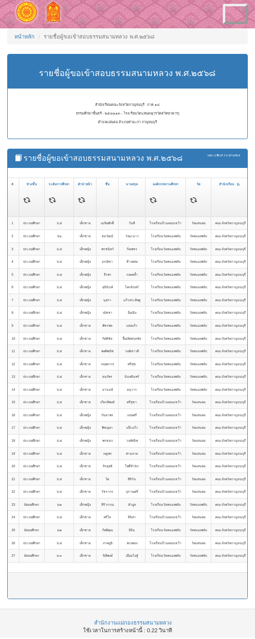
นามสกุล (132, 184)
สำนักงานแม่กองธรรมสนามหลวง (133, 623)
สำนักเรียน (229, 184)
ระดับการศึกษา (59, 184)
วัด (198, 184)
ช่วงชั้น (31, 184)
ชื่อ (107, 184)
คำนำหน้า (85, 184)
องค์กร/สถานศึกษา (166, 184)
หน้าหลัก (24, 36)
